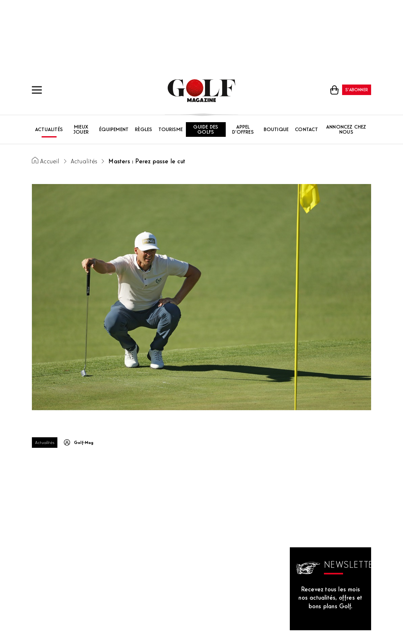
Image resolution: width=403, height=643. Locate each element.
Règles (143, 129)
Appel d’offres (243, 130)
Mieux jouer (81, 130)
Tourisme (170, 129)
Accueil (49, 162)
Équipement (113, 129)
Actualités (49, 129)
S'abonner (356, 90)
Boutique (276, 129)
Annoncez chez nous (346, 130)
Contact (306, 129)
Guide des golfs (205, 130)
